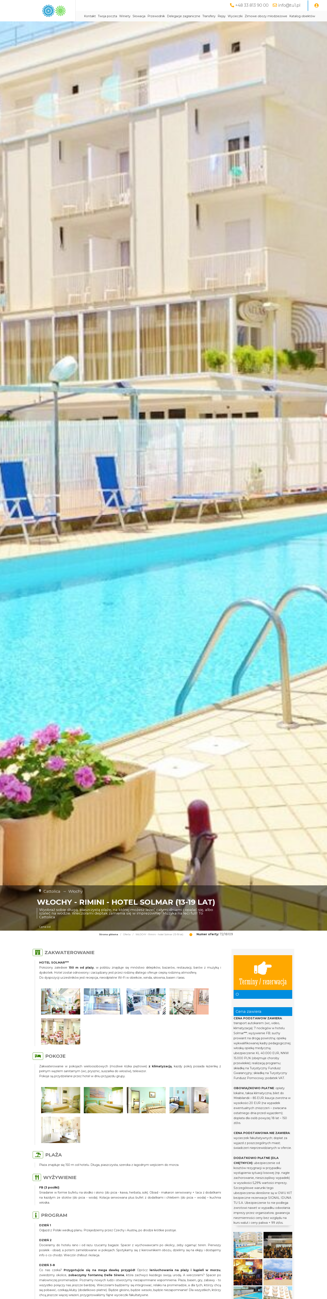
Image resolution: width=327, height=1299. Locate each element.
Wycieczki (235, 16)
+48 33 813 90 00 (252, 5)
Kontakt (90, 16)
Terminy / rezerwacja (263, 972)
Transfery (209, 16)
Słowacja (139, 16)
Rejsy (222, 16)
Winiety (125, 16)
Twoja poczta (107, 16)
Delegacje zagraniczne (183, 16)
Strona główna (108, 934)
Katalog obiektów (302, 16)
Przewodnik (156, 16)
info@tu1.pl (289, 5)
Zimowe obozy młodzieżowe (266, 16)
